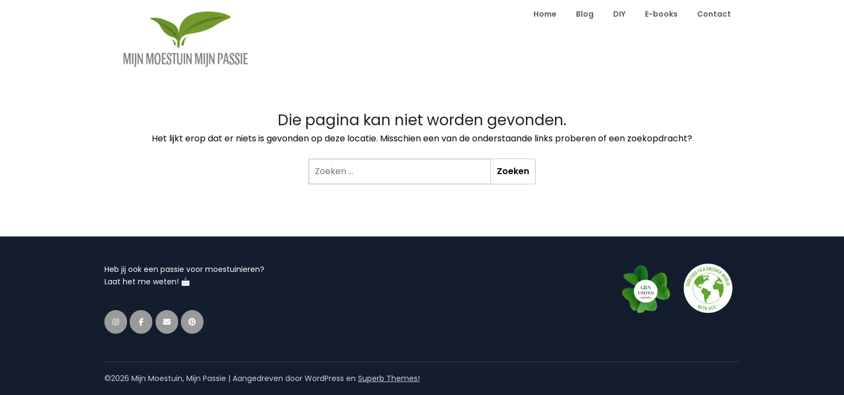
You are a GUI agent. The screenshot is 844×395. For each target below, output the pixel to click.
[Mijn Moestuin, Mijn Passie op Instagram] (115, 322)
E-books (661, 14)
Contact (714, 14)
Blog (585, 14)
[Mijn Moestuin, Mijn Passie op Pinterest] (192, 322)
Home (545, 14)
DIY (619, 14)
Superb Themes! (389, 378)
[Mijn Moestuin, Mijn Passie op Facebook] (141, 322)
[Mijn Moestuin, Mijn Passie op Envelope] (167, 322)
